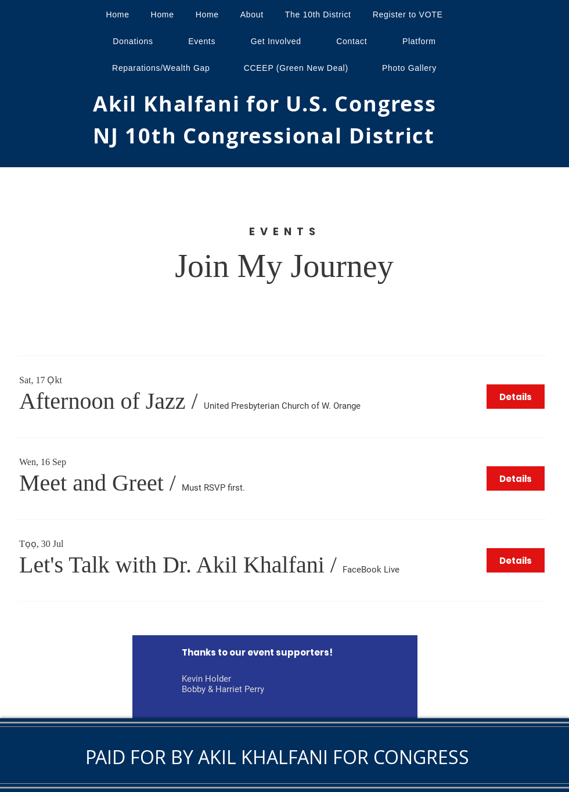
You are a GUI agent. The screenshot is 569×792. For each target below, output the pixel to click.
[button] (102, 401)
